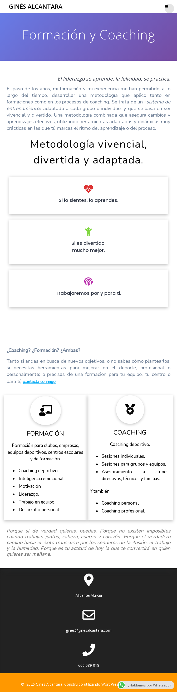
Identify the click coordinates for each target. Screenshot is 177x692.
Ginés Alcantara (35, 6)
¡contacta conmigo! (39, 382)
